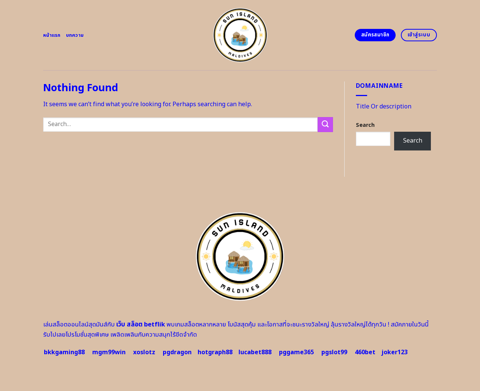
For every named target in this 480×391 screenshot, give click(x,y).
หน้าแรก (52, 35)
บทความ (75, 35)
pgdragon (177, 352)
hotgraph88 (215, 352)
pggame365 (296, 352)
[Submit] (325, 124)
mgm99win (109, 352)
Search (365, 125)
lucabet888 (255, 352)
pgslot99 (334, 352)
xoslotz (144, 352)
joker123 (394, 352)
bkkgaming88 (64, 352)
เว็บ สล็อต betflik (140, 324)
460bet (365, 352)
